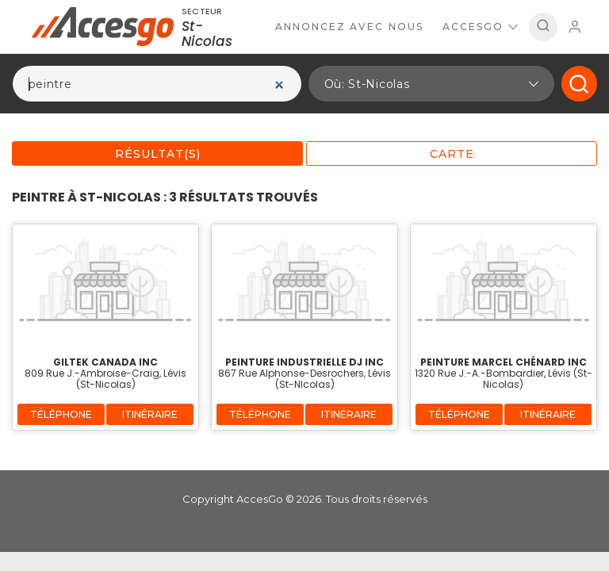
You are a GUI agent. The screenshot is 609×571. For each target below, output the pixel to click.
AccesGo (480, 27)
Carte (452, 154)
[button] (431, 84)
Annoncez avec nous (349, 27)
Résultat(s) (158, 154)
